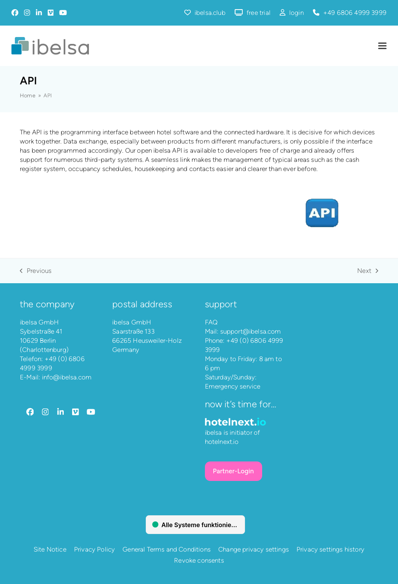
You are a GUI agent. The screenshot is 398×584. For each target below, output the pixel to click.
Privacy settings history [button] (330, 549)
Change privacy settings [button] (253, 549)
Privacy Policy (94, 549)
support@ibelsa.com (250, 331)
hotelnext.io (222, 441)
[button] (382, 46)
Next (367, 271)
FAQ (211, 322)
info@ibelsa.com (67, 377)
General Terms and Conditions (166, 549)
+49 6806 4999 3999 (355, 12)
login (296, 12)
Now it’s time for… (241, 404)
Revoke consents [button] (199, 560)
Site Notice (50, 549)
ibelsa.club (210, 12)
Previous (36, 271)
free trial (259, 12)
